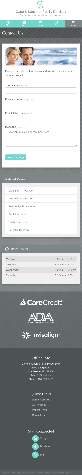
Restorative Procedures (21, 206)
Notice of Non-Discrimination (59, 473)
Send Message (15, 157)
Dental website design (12, 473)
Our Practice (39, 404)
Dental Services (41, 399)
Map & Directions (41, 375)
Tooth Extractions (18, 222)
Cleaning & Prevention (21, 190)
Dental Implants (17, 214)
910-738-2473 (45, 379)
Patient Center (40, 409)
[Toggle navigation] (73, 24)
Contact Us (38, 415)
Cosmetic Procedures (20, 198)
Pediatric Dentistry (18, 230)
